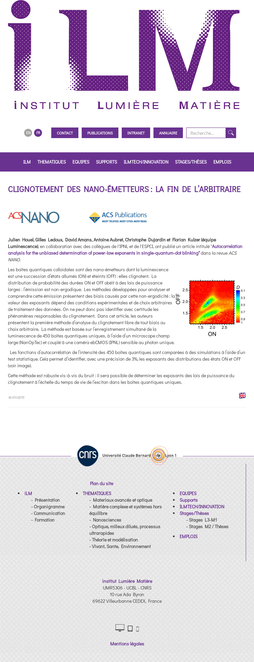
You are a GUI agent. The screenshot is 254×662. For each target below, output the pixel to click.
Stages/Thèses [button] (191, 162)
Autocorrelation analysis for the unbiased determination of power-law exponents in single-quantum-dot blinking (125, 249)
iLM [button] (27, 162)
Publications (100, 132)
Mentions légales (127, 643)
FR (38, 132)
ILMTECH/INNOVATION (146, 162)
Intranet (136, 132)
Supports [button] (106, 162)
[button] (28, 493)
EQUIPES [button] (80, 162)
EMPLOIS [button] (222, 162)
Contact (65, 132)
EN (28, 132)
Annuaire (168, 132)
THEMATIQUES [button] (51, 162)
